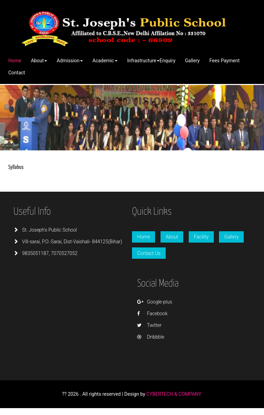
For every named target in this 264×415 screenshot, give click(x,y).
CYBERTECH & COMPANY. (174, 394)
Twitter (149, 325)
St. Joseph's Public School (45, 230)
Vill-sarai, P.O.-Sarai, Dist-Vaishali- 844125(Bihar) (67, 241)
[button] (39, 61)
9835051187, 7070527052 (45, 253)
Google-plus (154, 302)
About (172, 237)
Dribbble (150, 337)
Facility (201, 237)
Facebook (152, 313)
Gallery (231, 237)
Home (143, 237)
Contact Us (149, 253)
